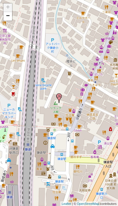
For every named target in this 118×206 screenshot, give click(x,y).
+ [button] (8, 7)
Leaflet (66, 203)
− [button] (8, 16)
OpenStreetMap (88, 203)
